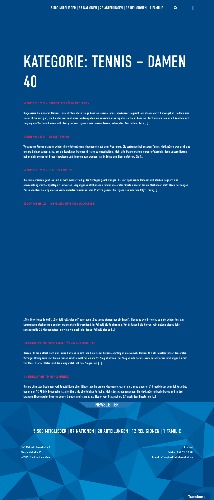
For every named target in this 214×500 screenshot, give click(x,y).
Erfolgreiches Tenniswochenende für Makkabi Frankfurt (59, 343)
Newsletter (107, 405)
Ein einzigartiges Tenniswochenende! (46, 377)
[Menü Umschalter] (193, 8)
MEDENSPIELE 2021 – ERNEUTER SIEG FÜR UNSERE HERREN (56, 103)
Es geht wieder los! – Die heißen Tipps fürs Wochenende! (58, 204)
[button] (176, 8)
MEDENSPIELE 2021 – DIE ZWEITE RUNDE (46, 137)
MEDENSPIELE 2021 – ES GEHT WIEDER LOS (47, 170)
